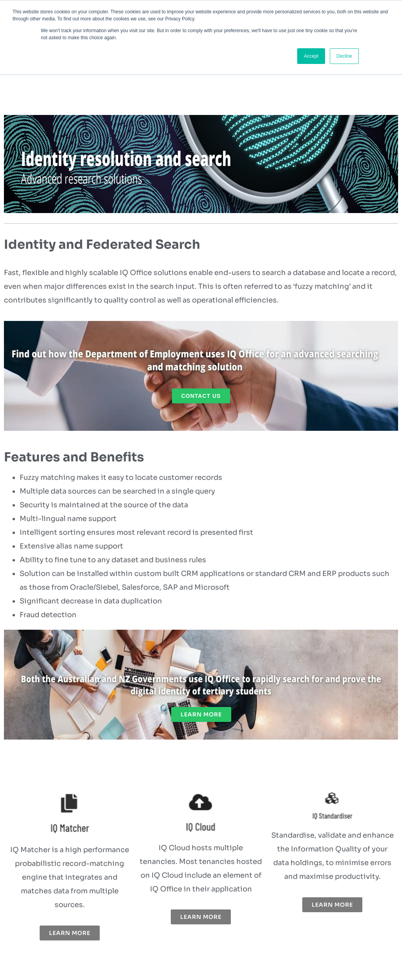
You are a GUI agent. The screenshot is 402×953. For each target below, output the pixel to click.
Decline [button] (344, 56)
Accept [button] (311, 56)
